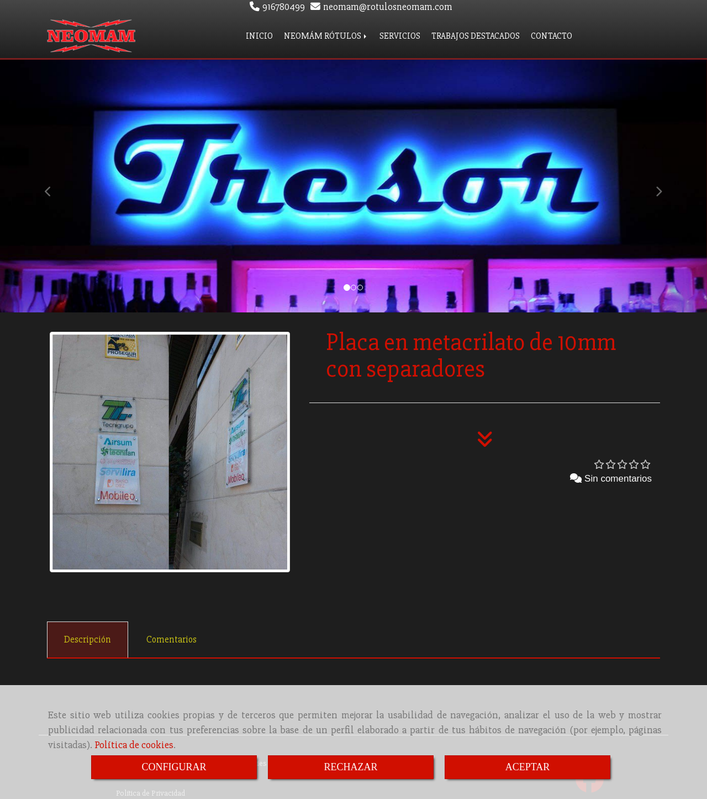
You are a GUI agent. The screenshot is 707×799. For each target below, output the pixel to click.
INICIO (259, 34)
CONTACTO (551, 34)
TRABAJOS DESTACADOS (475, 34)
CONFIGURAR (173, 766)
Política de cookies (133, 744)
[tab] (87, 637)
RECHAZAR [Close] (350, 766)
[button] (53, 184)
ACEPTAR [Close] (527, 766)
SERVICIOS (399, 34)
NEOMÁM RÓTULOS (326, 34)
